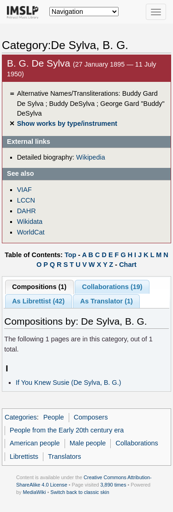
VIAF (24, 189)
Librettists (24, 456)
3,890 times (113, 484)
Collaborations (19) (112, 286)
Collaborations (137, 443)
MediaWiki (34, 492)
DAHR (26, 211)
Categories (21, 417)
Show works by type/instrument (67, 123)
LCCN (26, 200)
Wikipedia (90, 157)
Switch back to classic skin (79, 492)
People (53, 417)
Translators (64, 456)
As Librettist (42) (38, 301)
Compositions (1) (39, 286)
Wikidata (29, 221)
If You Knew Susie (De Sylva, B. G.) (68, 382)
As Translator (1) (106, 301)
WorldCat (31, 232)
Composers (91, 417)
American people (35, 443)
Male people (88, 443)
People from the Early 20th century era (67, 430)
